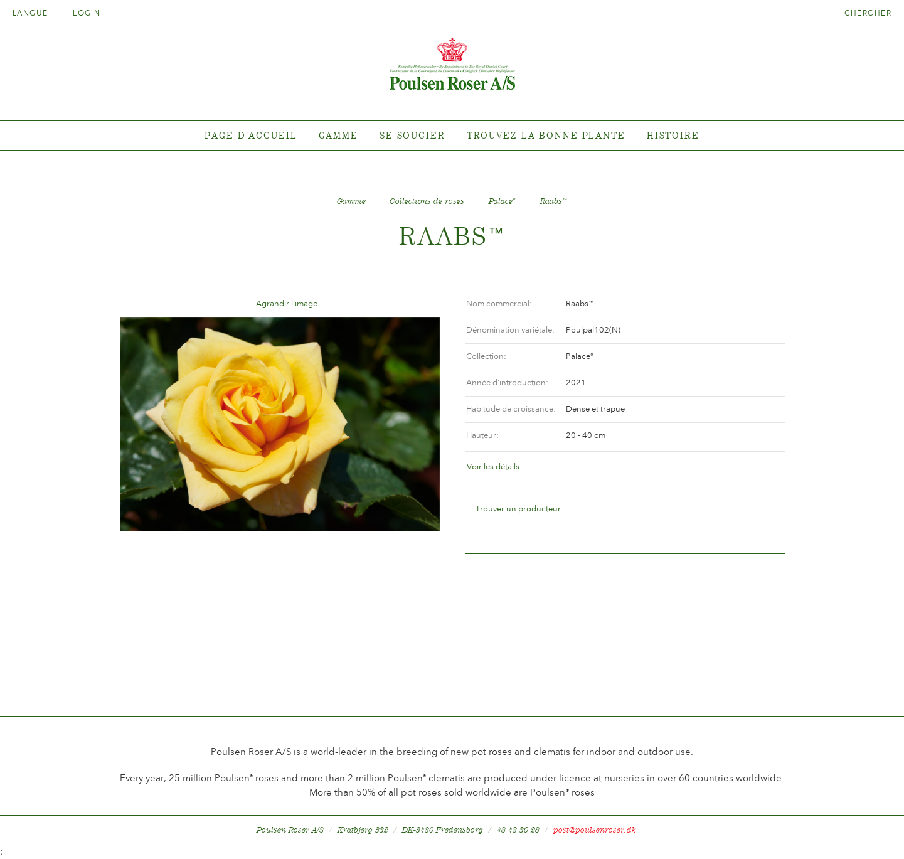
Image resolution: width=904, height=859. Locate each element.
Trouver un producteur (518, 508)
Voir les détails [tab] (493, 466)
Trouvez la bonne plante (546, 135)
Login (86, 13)
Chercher (868, 13)
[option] (280, 424)
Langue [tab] (34, 13)
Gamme (338, 135)
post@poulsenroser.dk (594, 830)
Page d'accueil (251, 135)
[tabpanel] (452, 136)
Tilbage (144, 304)
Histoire (673, 135)
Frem (415, 304)
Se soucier (412, 135)
